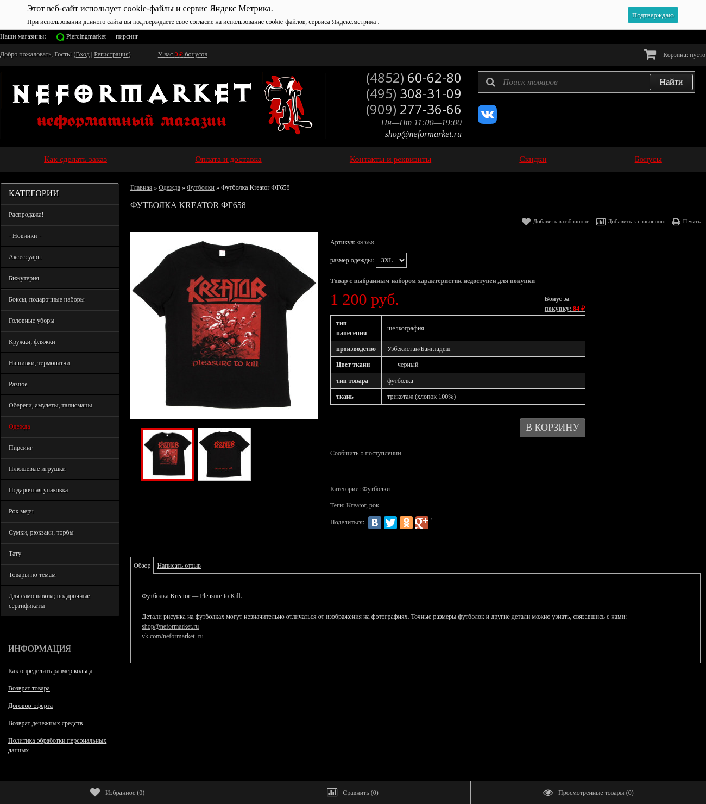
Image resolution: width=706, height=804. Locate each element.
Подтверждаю (653, 15)
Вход (83, 54)
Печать (692, 221)
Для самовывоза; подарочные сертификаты (49, 601)
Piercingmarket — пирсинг (102, 36)
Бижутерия (24, 278)
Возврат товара (29, 688)
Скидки (532, 159)
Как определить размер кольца (50, 671)
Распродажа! (26, 214)
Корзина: (674, 54)
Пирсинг (21, 447)
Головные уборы (31, 320)
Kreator (356, 505)
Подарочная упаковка (38, 490)
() (117, 792)
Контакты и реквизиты (390, 159)
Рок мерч (21, 511)
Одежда (19, 426)
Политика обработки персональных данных (57, 745)
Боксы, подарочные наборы (47, 299)
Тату (15, 553)
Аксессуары (25, 257)
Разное (18, 384)
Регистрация (111, 54)
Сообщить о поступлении (365, 453)
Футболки (201, 187)
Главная (141, 187)
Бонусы (648, 159)
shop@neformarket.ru (423, 134)
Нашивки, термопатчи (39, 363)
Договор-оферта (30, 705)
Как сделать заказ (75, 159)
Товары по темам (32, 575)
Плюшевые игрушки (37, 469)
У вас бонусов (182, 54)
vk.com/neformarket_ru (173, 636)
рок (374, 505)
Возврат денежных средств (45, 723)
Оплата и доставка (228, 159)
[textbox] (586, 82)
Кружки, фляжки (32, 342)
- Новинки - (25, 236)
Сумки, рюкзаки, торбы (41, 532)
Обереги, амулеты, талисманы (50, 405)
